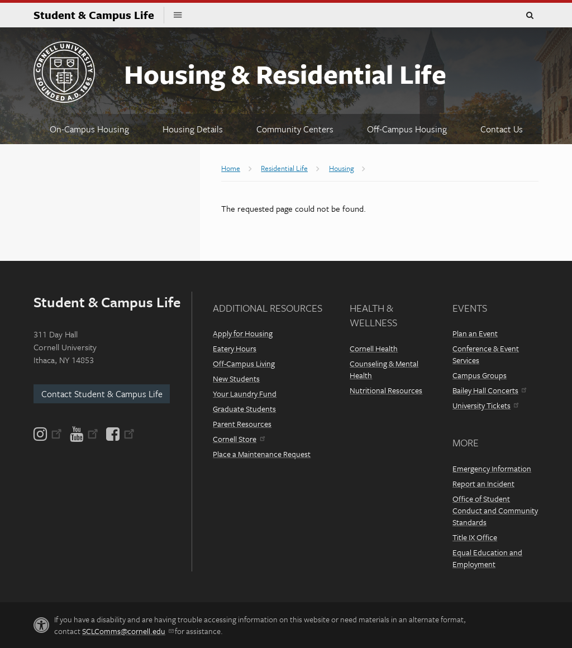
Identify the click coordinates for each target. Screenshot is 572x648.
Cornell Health (374, 348)
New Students (236, 378)
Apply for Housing (243, 333)
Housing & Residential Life (285, 73)
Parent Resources (242, 424)
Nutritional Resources (386, 390)
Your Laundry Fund (245, 393)
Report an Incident (483, 483)
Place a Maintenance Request (262, 454)
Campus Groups (479, 375)
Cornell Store (238, 439)
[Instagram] (49, 434)
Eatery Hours (234, 348)
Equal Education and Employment (487, 558)
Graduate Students (244, 408)
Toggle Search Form (529, 16)
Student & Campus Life (99, 15)
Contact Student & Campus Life (102, 394)
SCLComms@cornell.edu (127, 631)
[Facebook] (119, 434)
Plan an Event (475, 333)
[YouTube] (84, 434)
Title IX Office (474, 537)
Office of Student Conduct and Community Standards (495, 510)
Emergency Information (491, 468)
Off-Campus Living (244, 363)
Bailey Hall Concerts (489, 390)
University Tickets (485, 405)
